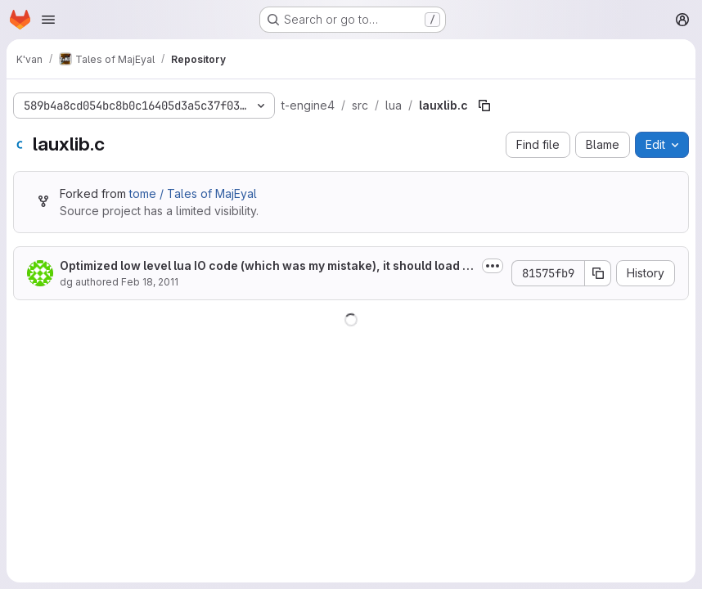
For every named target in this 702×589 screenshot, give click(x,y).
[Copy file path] (484, 105)
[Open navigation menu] (48, 20)
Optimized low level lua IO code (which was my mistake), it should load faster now (267, 266)
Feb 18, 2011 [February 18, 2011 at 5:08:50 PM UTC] (149, 282)
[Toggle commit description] (492, 266)
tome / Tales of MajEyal (193, 193)
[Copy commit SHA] (598, 273)
